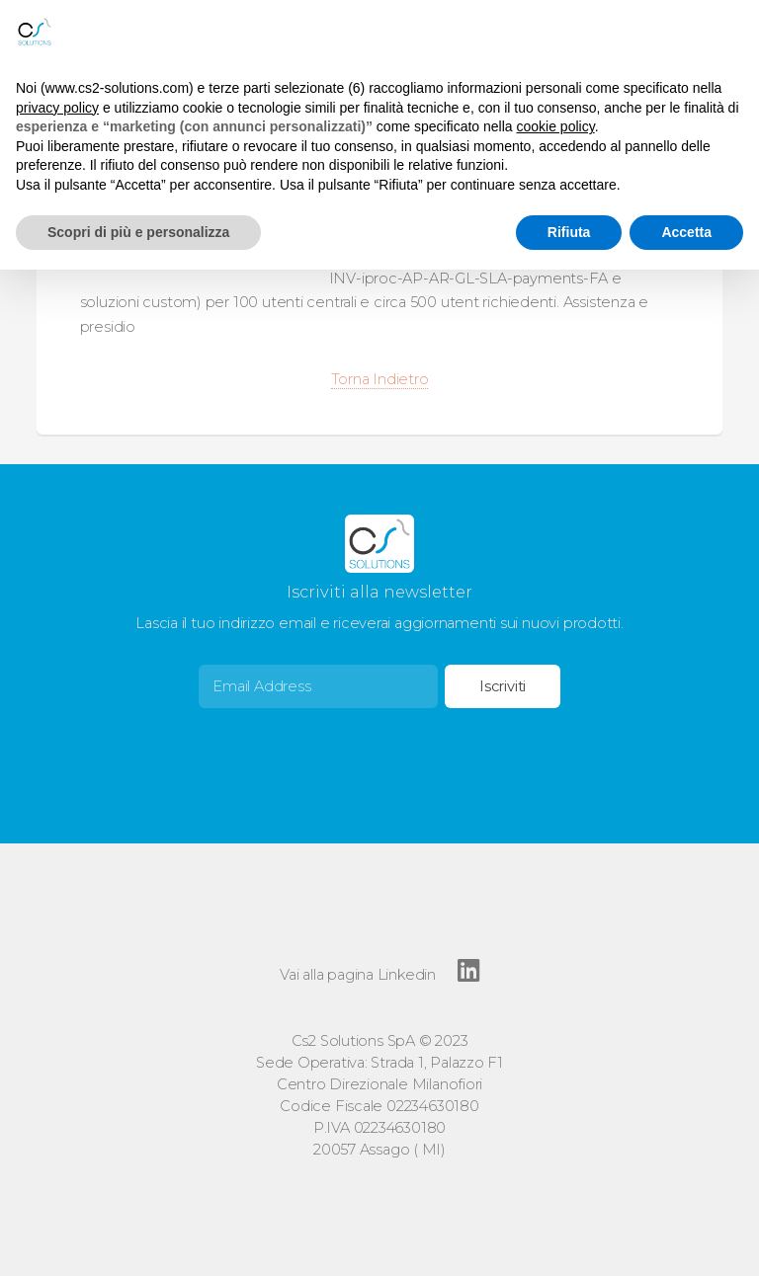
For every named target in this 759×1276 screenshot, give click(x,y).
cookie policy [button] (556, 126)
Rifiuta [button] (569, 232)
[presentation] (349, 746)
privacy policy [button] (57, 108)
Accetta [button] (686, 232)
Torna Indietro (380, 379)
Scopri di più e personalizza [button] (138, 232)
